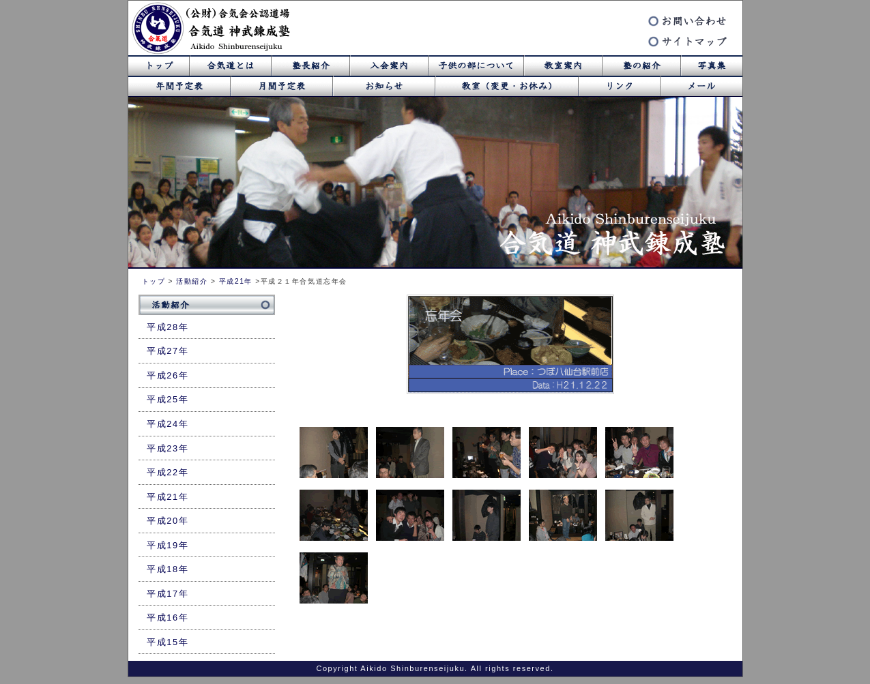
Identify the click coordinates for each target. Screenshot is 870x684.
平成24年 (167, 424)
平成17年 (167, 594)
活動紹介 (191, 281)
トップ (154, 281)
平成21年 (235, 281)
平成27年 (167, 351)
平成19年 (167, 545)
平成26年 (167, 375)
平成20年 (167, 521)
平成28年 (167, 327)
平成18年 (167, 569)
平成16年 (167, 617)
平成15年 (167, 642)
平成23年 (167, 448)
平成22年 (167, 472)
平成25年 (167, 399)
